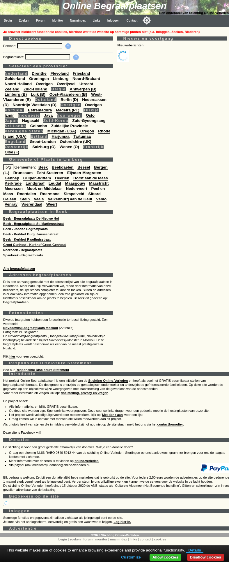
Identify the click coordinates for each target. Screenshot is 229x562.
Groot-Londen (43, 141)
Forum (40, 20)
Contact (132, 20)
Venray (11, 204)
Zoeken (24, 20)
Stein (25, 199)
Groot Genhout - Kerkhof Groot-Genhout (34, 244)
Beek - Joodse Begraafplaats (25, 229)
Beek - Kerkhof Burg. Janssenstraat (30, 234)
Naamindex (78, 20)
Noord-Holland (18, 84)
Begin (8, 20)
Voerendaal (32, 204)
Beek (43, 167)
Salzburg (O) (44, 147)
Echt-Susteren (50, 173)
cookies (160, 539)
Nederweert (76, 188)
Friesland (81, 73)
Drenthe (39, 73)
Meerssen (14, 188)
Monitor (57, 20)
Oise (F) (12, 152)
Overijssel (66, 84)
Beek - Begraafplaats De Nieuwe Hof (31, 218)
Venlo (101, 199)
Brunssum (23, 173)
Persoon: (10, 46)
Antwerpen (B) (83, 89)
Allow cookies (165, 557)
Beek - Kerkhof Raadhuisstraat (27, 239)
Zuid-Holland (35, 89)
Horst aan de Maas (90, 178)
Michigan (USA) (61, 131)
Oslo (90, 115)
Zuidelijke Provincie (69, 126)
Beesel (83, 167)
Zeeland (12, 89)
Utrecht (86, 84)
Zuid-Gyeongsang (88, 120)
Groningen (39, 78)
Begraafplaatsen (16, 302)
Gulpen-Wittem (37, 178)
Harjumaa (60, 136)
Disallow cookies (205, 557)
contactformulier (170, 424)
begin (62, 539)
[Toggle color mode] (146, 20)
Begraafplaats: (14, 57)
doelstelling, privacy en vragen (85, 393)
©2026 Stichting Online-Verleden (115, 535)
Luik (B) (38, 94)
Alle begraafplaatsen (19, 268)
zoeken (75, 539)
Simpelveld (74, 194)
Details (194, 550)
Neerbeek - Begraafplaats (22, 250)
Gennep (12, 178)
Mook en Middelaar (44, 188)
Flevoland (59, 73)
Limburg (61, 78)
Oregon (87, 131)
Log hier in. (122, 522)
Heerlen (62, 178)
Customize (131, 557)
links (133, 539)
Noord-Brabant (86, 78)
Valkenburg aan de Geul (70, 199)
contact (145, 539)
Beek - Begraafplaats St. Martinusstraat (33, 223)
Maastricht (99, 183)
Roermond (50, 194)
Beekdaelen (63, 167)
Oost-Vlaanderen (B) (68, 94)
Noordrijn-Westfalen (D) (34, 105)
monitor (101, 539)
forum (88, 539)
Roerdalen (26, 194)
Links (96, 20)
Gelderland (15, 78)
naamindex (118, 539)
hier (12, 356)
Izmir (9, 115)
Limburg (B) (16, 94)
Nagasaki (30, 120)
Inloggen (113, 20)
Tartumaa (82, 136)
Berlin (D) (69, 99)
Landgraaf (35, 183)
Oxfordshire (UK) (75, 141)
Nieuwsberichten (130, 45)
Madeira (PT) (67, 110)
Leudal (55, 183)
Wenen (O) (69, 147)
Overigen (44, 84)
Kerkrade (13, 183)
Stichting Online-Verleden (108, 380)
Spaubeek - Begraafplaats (23, 255)
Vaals (39, 199)
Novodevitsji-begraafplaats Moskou (30, 328)
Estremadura (40, 110)
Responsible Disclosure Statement (42, 370)
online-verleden (86, 461)
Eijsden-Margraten (84, 173)
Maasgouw (75, 183)
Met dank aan (112, 414)
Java (48, 115)
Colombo (38, 126)
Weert (51, 204)
